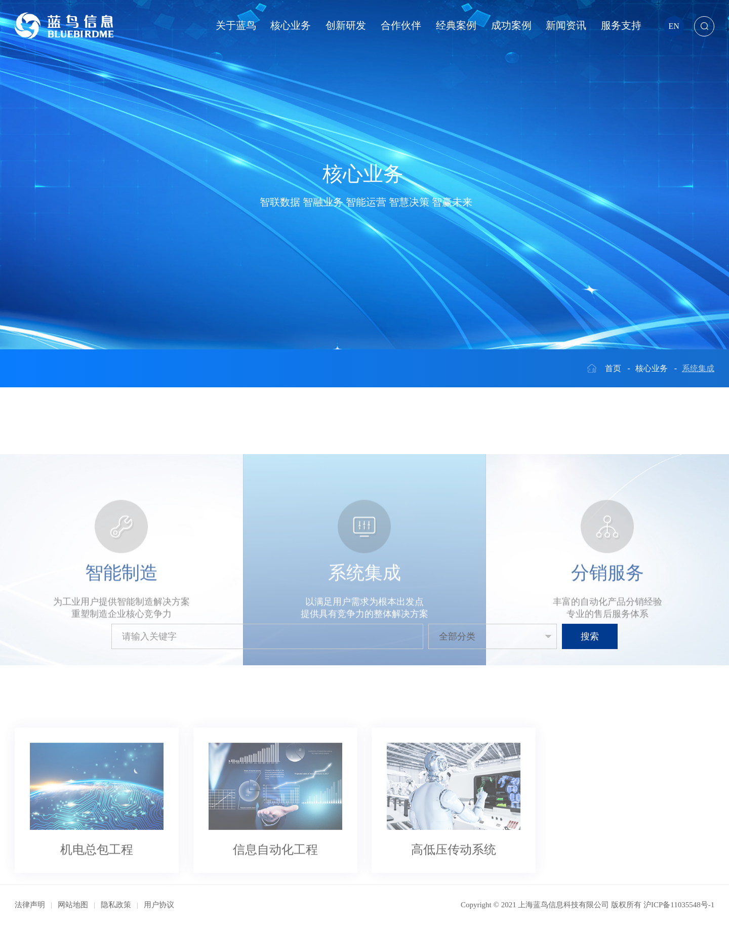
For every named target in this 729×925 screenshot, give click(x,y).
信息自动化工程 (275, 900)
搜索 (590, 636)
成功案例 (511, 25)
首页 (613, 368)
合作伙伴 (401, 25)
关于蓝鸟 (236, 25)
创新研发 (346, 25)
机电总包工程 (96, 900)
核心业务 (290, 25)
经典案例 (456, 25)
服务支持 (621, 25)
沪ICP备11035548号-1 (678, 905)
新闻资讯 (566, 25)
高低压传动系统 (453, 900)
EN (674, 26)
